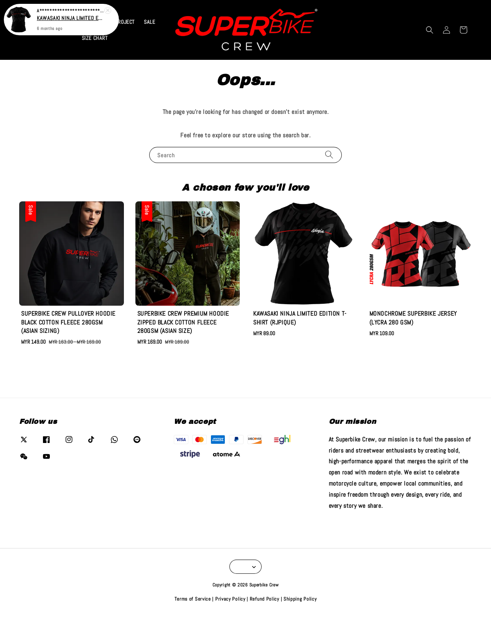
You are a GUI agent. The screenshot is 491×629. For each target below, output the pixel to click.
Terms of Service (193, 613)
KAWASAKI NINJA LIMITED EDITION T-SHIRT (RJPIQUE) (70, 16)
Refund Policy (264, 613)
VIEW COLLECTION (299, 7)
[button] (429, 44)
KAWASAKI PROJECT (112, 36)
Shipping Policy (300, 613)
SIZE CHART (95, 52)
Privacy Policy (230, 613)
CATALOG (65, 36)
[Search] (329, 168)
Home (40, 36)
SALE (149, 36)
